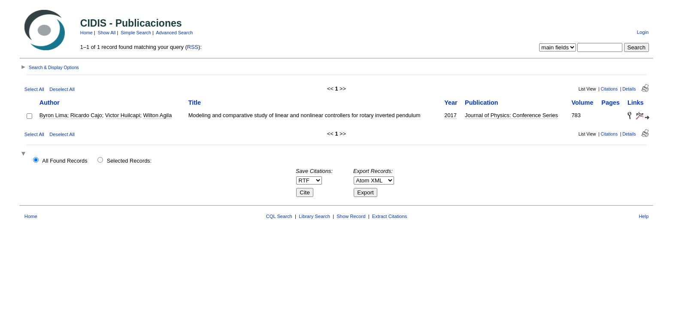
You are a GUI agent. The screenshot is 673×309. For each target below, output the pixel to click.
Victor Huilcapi (122, 115)
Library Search (314, 216)
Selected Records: (129, 161)
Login (643, 32)
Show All (107, 32)
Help (644, 216)
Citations (609, 89)
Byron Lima (53, 115)
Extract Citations (389, 216)
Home (86, 32)
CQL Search (279, 216)
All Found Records (64, 161)
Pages (610, 102)
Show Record (350, 216)
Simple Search (136, 32)
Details (629, 89)
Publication (481, 102)
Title (194, 102)
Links (636, 102)
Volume (582, 102)
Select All (34, 89)
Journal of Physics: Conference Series (511, 115)
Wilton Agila (157, 115)
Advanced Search (174, 32)
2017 (450, 115)
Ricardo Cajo (86, 115)
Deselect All (61, 89)
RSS (192, 47)
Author (49, 102)
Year (450, 102)
